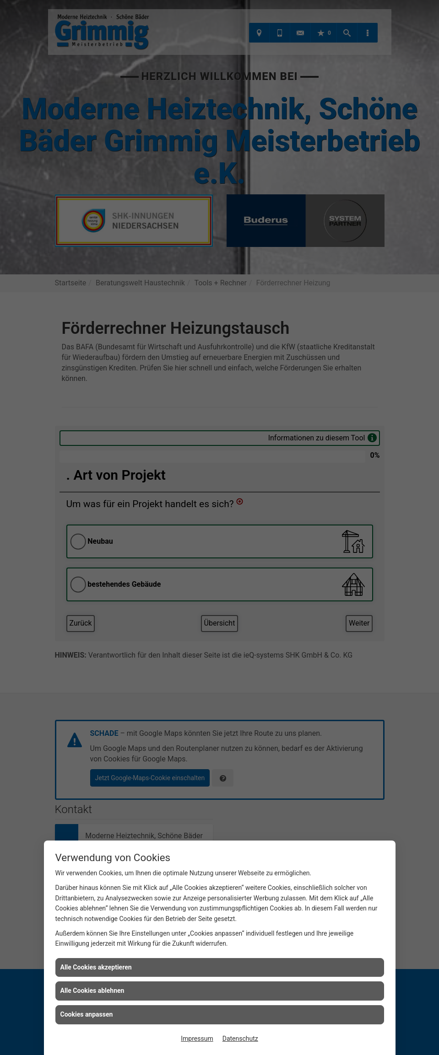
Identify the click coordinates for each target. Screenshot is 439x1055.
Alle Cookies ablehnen (92, 990)
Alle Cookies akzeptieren (96, 967)
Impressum (197, 1038)
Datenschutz (240, 1038)
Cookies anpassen (86, 1014)
